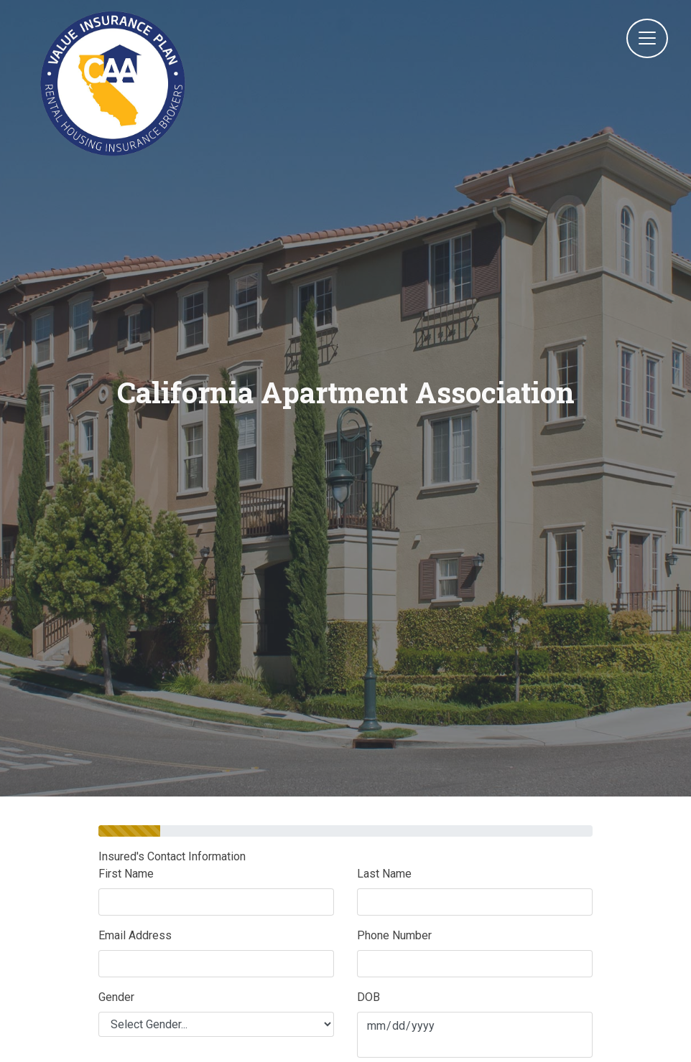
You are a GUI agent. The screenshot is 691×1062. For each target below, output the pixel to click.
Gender (116, 997)
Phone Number (394, 935)
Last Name (384, 873)
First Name (126, 873)
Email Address (135, 935)
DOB (368, 997)
